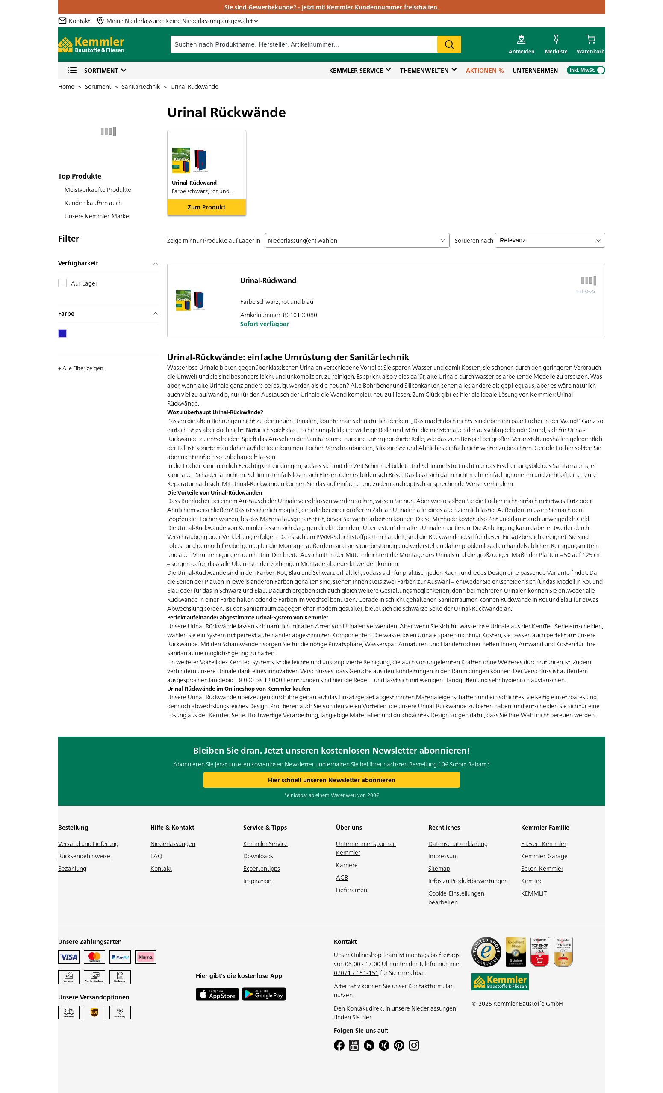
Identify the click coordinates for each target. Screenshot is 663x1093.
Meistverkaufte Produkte (98, 189)
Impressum (443, 855)
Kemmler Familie (545, 827)
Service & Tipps (265, 827)
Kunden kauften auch (93, 202)
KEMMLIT (534, 893)
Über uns (349, 827)
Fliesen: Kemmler (543, 843)
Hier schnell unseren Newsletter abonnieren (331, 779)
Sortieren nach (474, 240)
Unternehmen (535, 70)
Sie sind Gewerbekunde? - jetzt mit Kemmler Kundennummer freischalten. (331, 7)
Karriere (347, 864)
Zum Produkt (206, 207)
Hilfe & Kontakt (172, 827)
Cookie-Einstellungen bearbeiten (456, 897)
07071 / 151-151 (356, 972)
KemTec (531, 880)
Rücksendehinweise (84, 855)
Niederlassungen (172, 843)
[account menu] (522, 44)
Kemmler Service (356, 70)
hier (366, 1017)
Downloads (258, 855)
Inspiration (257, 880)
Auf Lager (84, 283)
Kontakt (161, 868)
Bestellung (73, 827)
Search (449, 44)
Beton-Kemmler (542, 868)
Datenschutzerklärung (458, 843)
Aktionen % (485, 70)
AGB (342, 877)
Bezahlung (72, 868)
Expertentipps (261, 868)
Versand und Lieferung (88, 843)
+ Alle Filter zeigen (80, 367)
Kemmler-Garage (544, 855)
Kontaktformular (430, 985)
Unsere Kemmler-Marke (97, 216)
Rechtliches (444, 827)
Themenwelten (424, 70)
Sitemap (439, 868)
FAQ (156, 855)
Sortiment (92, 70)
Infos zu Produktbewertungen (468, 880)
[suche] (316, 44)
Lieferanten (351, 889)
